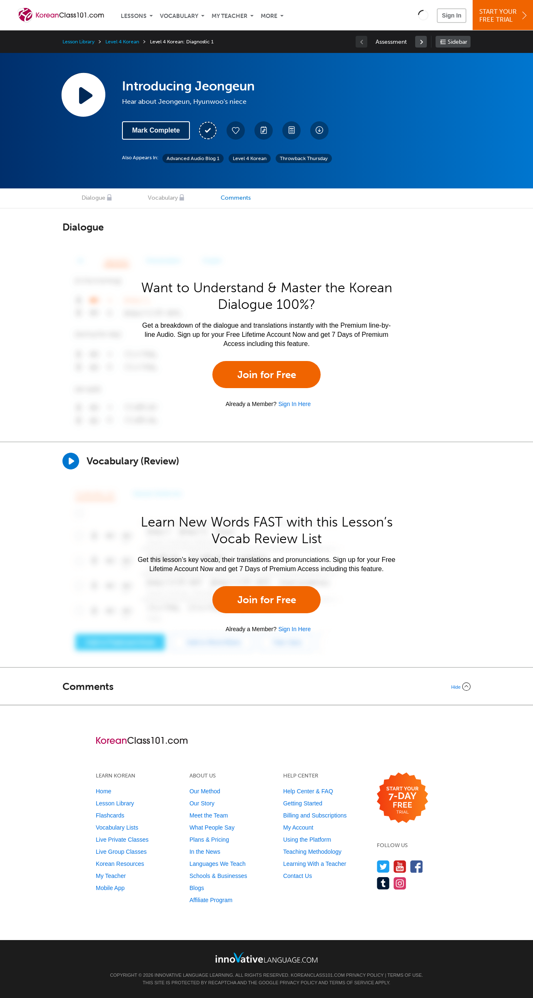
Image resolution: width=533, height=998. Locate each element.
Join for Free (266, 375)
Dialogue (93, 197)
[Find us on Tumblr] (383, 883)
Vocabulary (179, 16)
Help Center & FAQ (308, 791)
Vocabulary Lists (117, 827)
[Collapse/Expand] (266, 686)
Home (103, 791)
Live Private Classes (122, 839)
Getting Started (302, 803)
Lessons (134, 16)
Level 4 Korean (122, 42)
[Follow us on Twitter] (383, 866)
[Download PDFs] (291, 130)
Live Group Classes (121, 851)
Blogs (196, 888)
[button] (423, 15)
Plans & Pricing (209, 839)
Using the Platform (307, 839)
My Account (298, 827)
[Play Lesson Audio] (83, 95)
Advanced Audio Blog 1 (193, 158)
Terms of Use (404, 975)
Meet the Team (208, 815)
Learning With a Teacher (314, 863)
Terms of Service (351, 982)
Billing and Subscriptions (315, 815)
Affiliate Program (210, 900)
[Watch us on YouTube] (400, 866)
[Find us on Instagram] (400, 883)
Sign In (451, 15)
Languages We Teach (217, 863)
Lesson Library (78, 42)
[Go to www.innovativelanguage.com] (266, 957)
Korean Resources (120, 863)
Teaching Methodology (312, 851)
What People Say (211, 827)
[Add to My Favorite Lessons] (236, 130)
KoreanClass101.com (318, 975)
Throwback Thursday (304, 158)
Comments (236, 197)
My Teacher (229, 16)
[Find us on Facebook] (416, 866)
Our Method (204, 791)
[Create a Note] (263, 130)
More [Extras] (269, 16)
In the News (204, 851)
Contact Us (297, 876)
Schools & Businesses (218, 876)
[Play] (70, 461)
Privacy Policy (365, 975)
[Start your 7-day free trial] (402, 798)
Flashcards (110, 815)
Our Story (201, 803)
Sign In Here (294, 404)
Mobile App (110, 888)
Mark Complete (156, 130)
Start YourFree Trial (504, 15)
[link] (421, 42)
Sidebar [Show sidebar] (457, 41)
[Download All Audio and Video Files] (319, 130)
